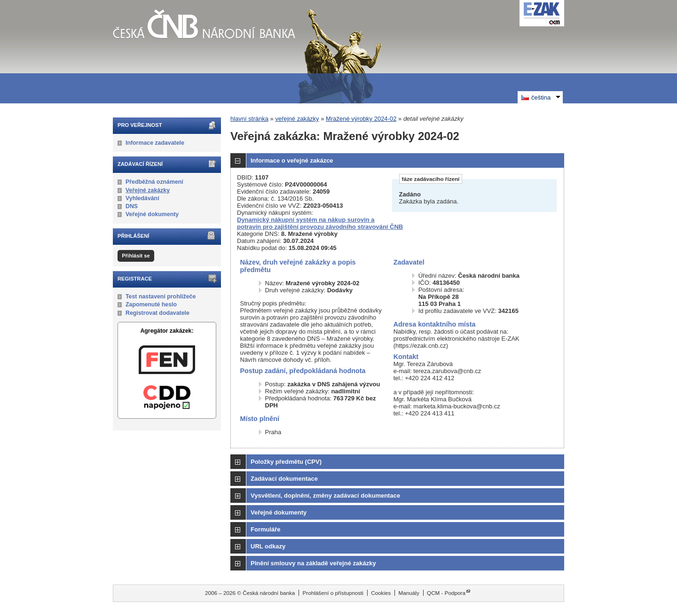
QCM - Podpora (446, 593)
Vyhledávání (142, 198)
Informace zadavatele (155, 143)
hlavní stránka (249, 118)
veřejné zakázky (297, 118)
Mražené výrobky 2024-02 (361, 118)
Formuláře (266, 529)
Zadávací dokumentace (284, 478)
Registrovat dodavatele (157, 313)
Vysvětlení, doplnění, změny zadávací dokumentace (325, 495)
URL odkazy (268, 546)
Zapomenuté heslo (151, 304)
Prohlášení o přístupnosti (333, 593)
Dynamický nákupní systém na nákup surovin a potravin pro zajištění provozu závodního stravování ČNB (320, 223)
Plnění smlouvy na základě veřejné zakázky (313, 563)
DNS (132, 206)
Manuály (409, 593)
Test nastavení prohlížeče (161, 296)
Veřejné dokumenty (152, 214)
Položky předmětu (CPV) (286, 461)
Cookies (381, 593)
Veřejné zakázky (148, 190)
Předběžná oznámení (154, 182)
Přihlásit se (136, 255)
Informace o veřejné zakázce (292, 160)
